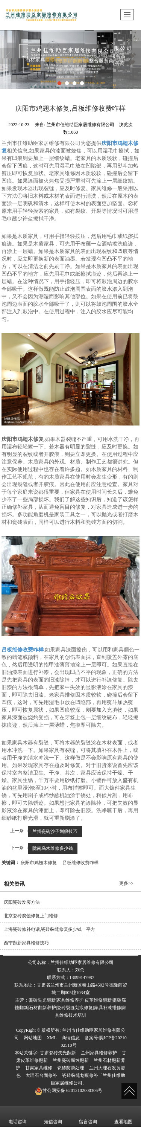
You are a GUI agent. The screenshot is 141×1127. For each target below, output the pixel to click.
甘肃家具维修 (38, 1068)
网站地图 (33, 1037)
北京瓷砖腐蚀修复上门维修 (31, 915)
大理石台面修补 (41, 1075)
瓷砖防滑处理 (70, 1068)
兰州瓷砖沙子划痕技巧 (54, 831)
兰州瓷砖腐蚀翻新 (71, 1060)
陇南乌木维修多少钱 (52, 848)
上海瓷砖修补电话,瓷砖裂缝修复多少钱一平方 (49, 929)
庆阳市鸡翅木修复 (39, 862)
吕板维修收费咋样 (80, 862)
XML (52, 1037)
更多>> (126, 883)
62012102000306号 (68, 1090)
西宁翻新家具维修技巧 (26, 943)
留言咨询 (88, 1116)
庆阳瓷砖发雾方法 (22, 902)
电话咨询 (18, 1116)
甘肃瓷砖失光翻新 (58, 1052)
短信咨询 (53, 1116)
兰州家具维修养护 (99, 1052)
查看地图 (123, 1116)
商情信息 (71, 1037)
